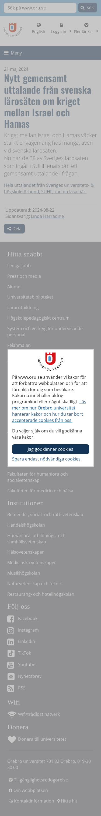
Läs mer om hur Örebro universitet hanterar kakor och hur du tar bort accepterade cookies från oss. (49, 411)
